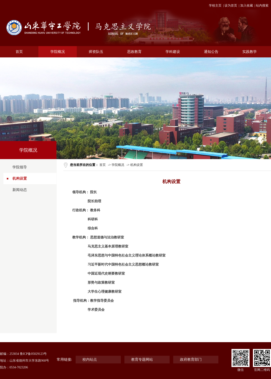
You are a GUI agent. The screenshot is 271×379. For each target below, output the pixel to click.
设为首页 (230, 5)
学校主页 (215, 5)
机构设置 (19, 178)
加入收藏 (246, 5)
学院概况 (118, 165)
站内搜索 (262, 5)
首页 (102, 165)
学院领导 (19, 167)
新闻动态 (19, 190)
